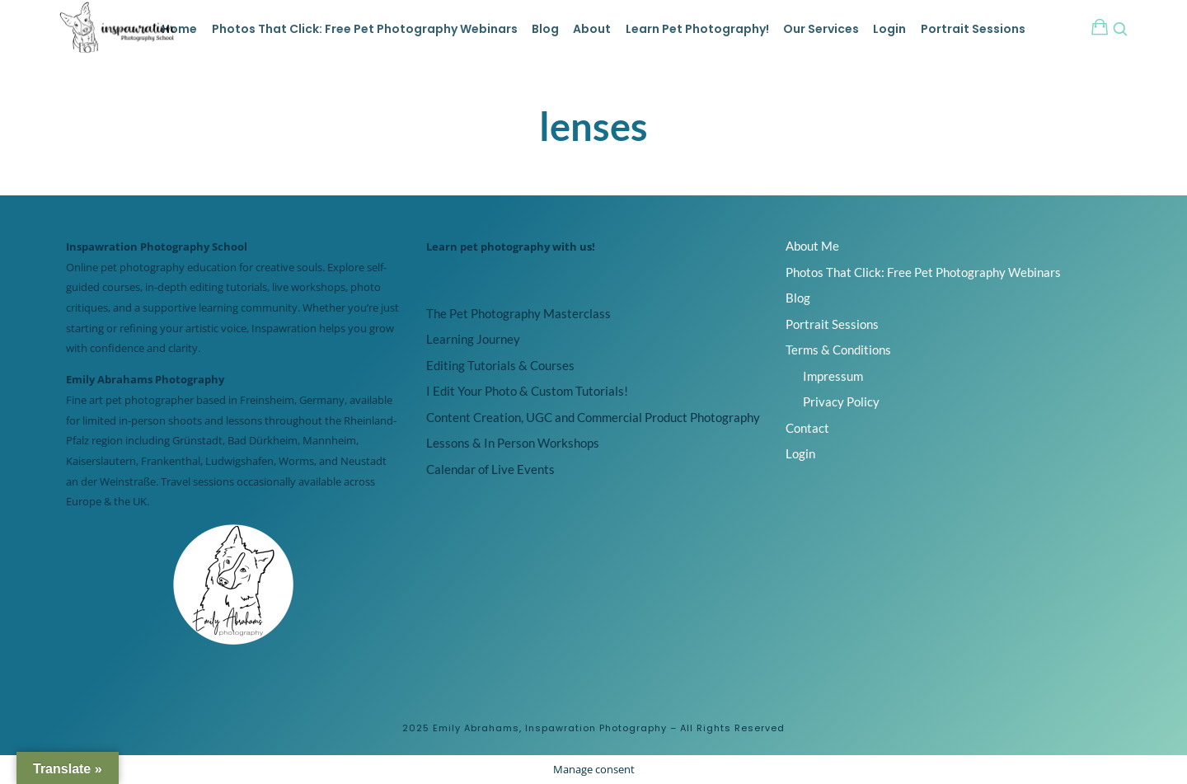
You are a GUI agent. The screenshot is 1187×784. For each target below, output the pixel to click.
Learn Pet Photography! (697, 29)
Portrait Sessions (973, 29)
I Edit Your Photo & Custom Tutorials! (527, 390)
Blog (545, 29)
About (592, 29)
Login (889, 29)
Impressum (833, 376)
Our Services (821, 29)
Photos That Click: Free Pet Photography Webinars (365, 29)
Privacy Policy (841, 401)
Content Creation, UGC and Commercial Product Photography (593, 417)
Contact (807, 427)
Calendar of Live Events (490, 469)
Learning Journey (473, 338)
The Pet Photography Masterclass (518, 313)
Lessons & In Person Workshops (512, 442)
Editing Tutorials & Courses (500, 365)
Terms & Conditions (838, 349)
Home (179, 29)
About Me (812, 245)
